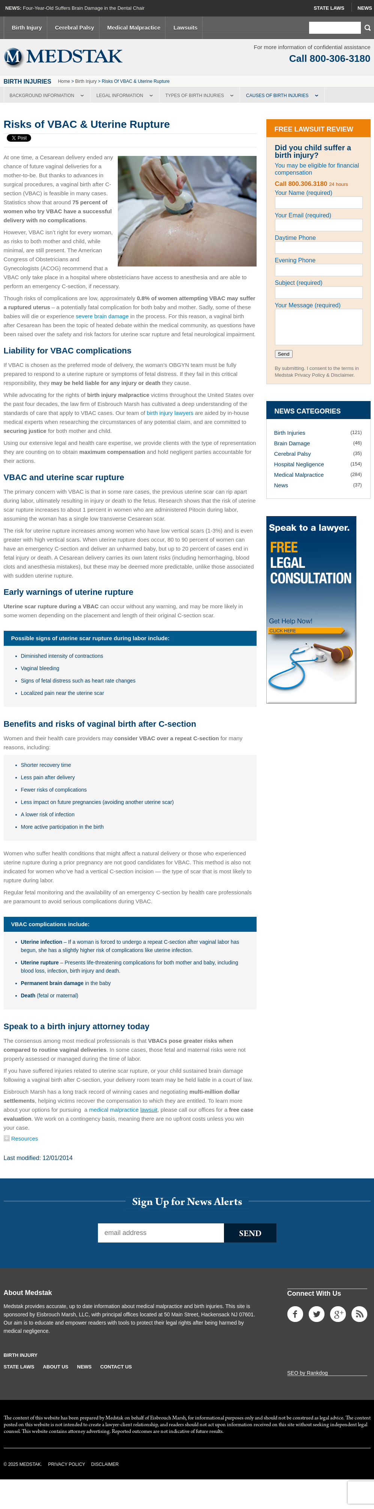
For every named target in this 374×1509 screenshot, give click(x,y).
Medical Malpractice (134, 27)
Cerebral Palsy (74, 27)
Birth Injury (27, 27)
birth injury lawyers (170, 413)
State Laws (329, 8)
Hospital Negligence (299, 464)
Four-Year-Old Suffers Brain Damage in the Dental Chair (83, 8)
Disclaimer (105, 1464)
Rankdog (317, 1373)
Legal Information (119, 95)
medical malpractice (123, 1109)
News (364, 8)
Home (64, 81)
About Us (55, 1367)
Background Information (42, 95)
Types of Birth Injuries (194, 95)
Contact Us (116, 1367)
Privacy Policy (66, 1464)
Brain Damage (292, 443)
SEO (293, 1373)
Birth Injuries (289, 433)
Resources (21, 1138)
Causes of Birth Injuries (277, 95)
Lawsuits (185, 27)
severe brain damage (102, 316)
